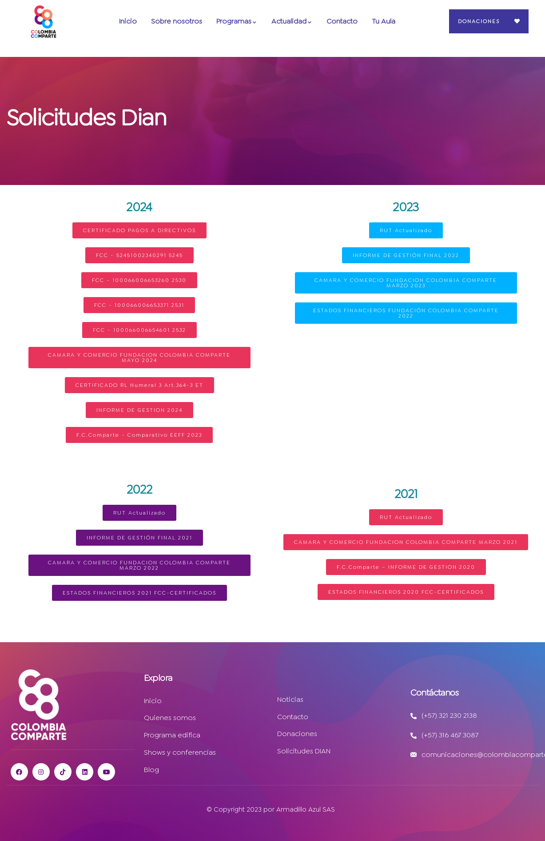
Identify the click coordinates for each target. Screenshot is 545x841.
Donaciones (479, 21)
